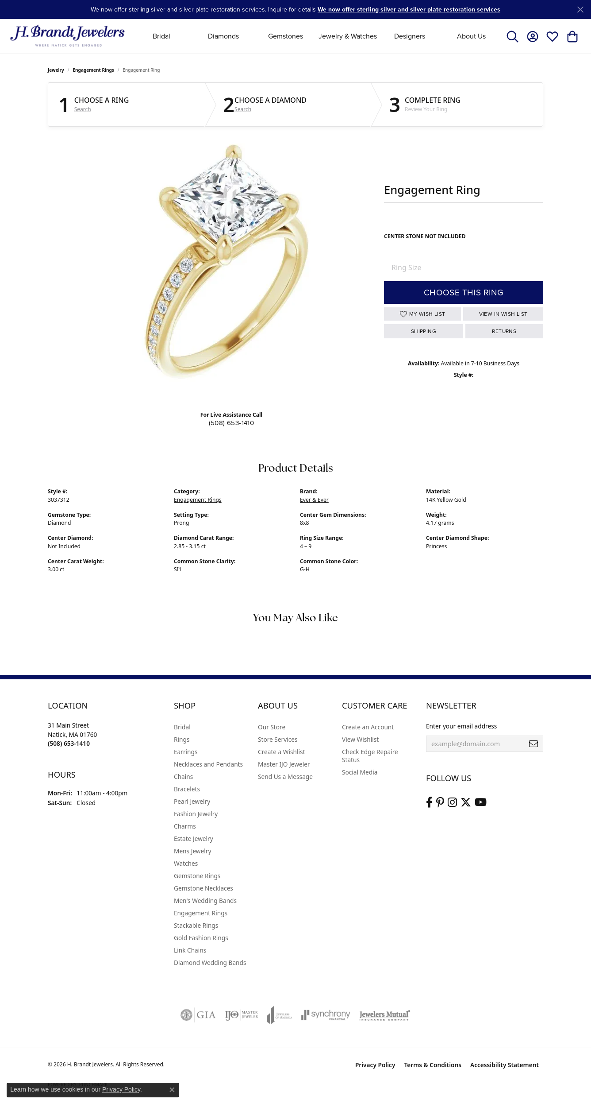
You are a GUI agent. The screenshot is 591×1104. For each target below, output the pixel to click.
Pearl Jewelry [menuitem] (192, 801)
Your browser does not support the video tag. (229, 268)
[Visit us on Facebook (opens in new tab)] (429, 802)
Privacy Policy (375, 1065)
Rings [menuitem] (181, 739)
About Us (471, 36)
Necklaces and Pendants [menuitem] (208, 764)
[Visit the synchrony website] (325, 1015)
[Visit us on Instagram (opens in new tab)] (452, 802)
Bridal (161, 36)
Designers (409, 36)
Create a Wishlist (281, 752)
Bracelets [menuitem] (187, 789)
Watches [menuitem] (186, 863)
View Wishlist (360, 739)
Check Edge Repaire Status (370, 756)
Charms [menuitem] (185, 826)
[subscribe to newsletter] (533, 744)
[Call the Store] (69, 743)
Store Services (278, 739)
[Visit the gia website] (198, 1015)
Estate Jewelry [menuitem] (193, 838)
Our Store (271, 727)
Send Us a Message (285, 776)
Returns (504, 331)
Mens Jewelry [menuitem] (192, 851)
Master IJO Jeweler (284, 764)
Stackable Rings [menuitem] (196, 925)
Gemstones (285, 36)
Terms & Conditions (432, 1065)
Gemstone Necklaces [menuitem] (203, 888)
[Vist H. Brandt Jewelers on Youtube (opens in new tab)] (481, 802)
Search (82, 109)
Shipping (423, 331)
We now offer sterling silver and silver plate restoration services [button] (409, 9)
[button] (512, 36)
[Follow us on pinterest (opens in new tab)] (440, 802)
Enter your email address (461, 726)
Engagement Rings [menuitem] (200, 913)
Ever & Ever (314, 500)
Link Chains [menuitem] (190, 950)
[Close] (580, 9)
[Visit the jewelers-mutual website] (384, 1015)
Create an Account (368, 727)
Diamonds (223, 36)
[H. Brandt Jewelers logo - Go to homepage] (67, 36)
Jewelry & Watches (348, 36)
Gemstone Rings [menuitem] (197, 876)
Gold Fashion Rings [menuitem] (201, 938)
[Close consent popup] (172, 1089)
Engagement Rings (93, 70)
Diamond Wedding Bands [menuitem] (210, 962)
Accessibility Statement (504, 1065)
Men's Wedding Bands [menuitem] (205, 900)
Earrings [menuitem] (186, 752)
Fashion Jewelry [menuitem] (196, 814)
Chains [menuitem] (183, 776)
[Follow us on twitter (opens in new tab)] (466, 802)
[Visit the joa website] (279, 1015)
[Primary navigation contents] (316, 36)
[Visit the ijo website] (241, 1015)
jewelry (56, 70)
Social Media (359, 772)
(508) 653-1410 (231, 423)
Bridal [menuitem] (182, 727)
